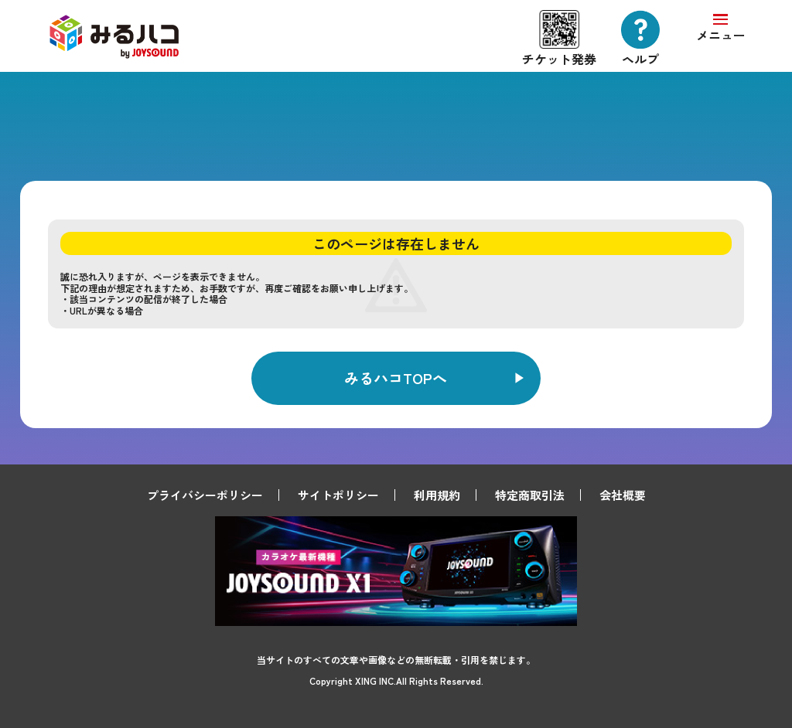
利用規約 (437, 495)
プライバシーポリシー (205, 495)
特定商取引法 (530, 495)
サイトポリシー (338, 495)
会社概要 (622, 495)
